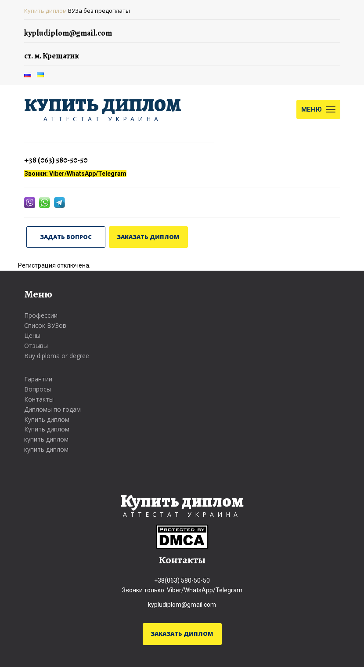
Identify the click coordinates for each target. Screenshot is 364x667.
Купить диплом (45, 10)
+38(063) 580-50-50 (182, 580)
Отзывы (36, 345)
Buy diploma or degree (56, 356)
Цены (32, 335)
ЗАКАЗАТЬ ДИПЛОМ (148, 237)
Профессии (41, 315)
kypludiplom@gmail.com (182, 604)
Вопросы (37, 389)
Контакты (39, 399)
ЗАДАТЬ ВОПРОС (66, 237)
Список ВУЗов (45, 325)
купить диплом (46, 439)
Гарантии (38, 379)
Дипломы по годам (52, 409)
